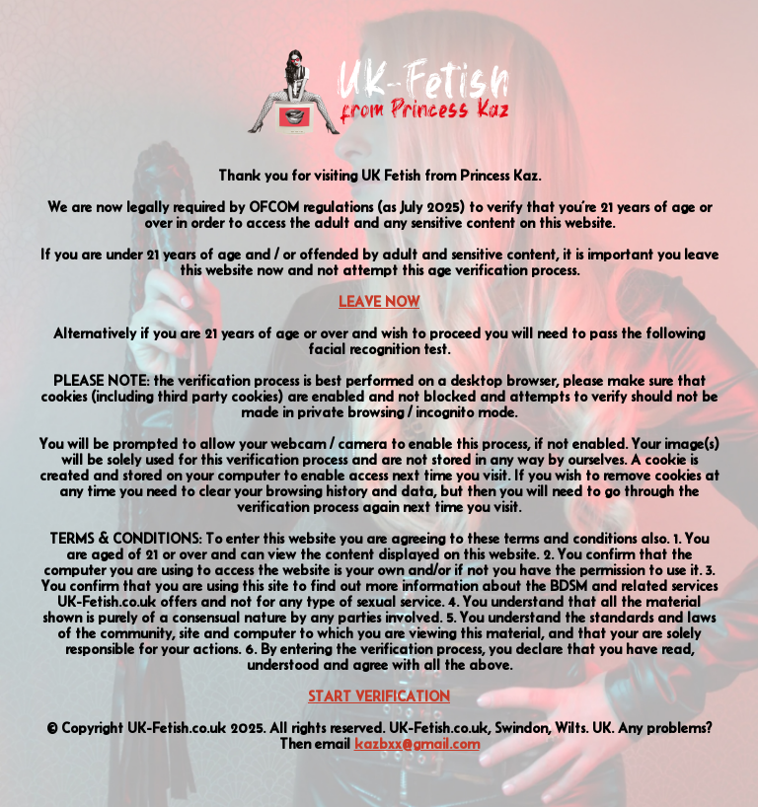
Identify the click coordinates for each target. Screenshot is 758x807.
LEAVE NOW (379, 302)
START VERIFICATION (379, 696)
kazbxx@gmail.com (417, 744)
